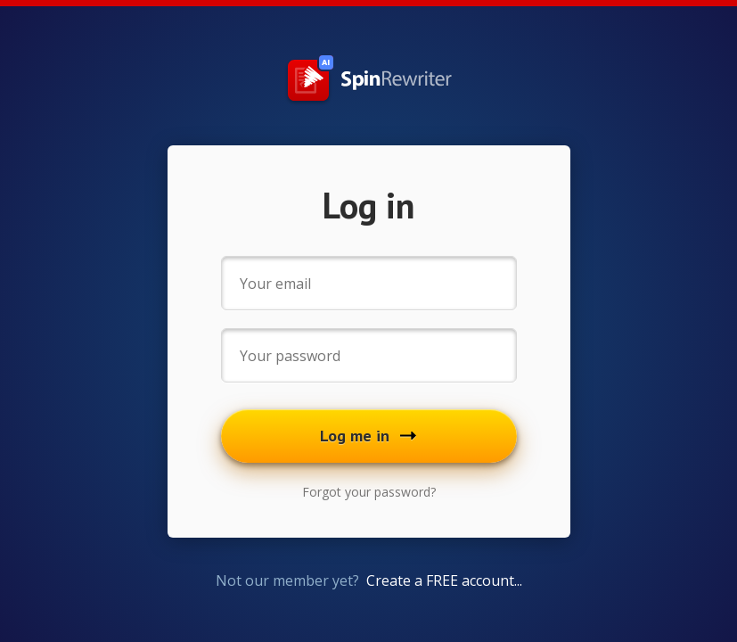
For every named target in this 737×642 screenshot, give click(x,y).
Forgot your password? (369, 491)
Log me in (368, 435)
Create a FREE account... (444, 580)
